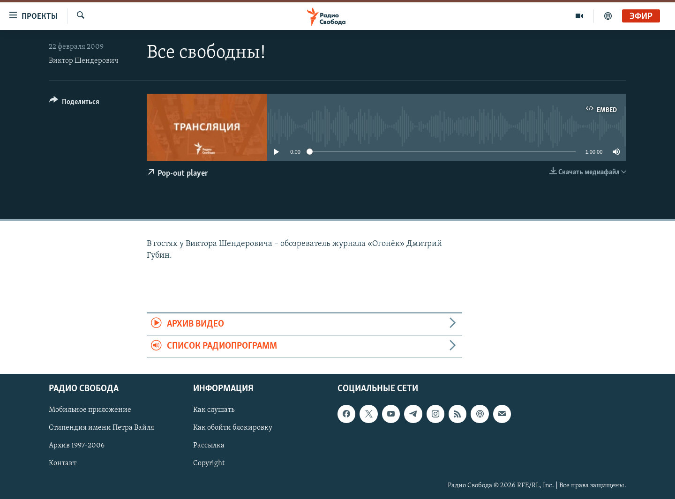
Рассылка (209, 445)
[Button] (74, 103)
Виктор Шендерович (84, 61)
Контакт (62, 463)
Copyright (209, 463)
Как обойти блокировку (232, 428)
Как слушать (213, 410)
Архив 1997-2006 (77, 445)
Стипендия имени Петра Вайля (101, 428)
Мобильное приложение (90, 410)
